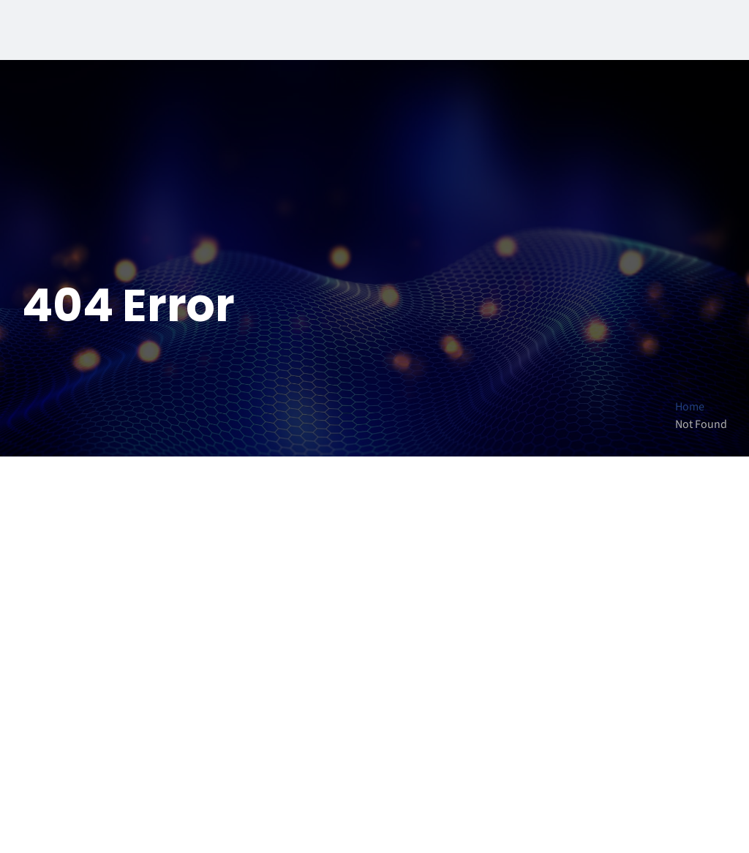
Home (689, 407)
